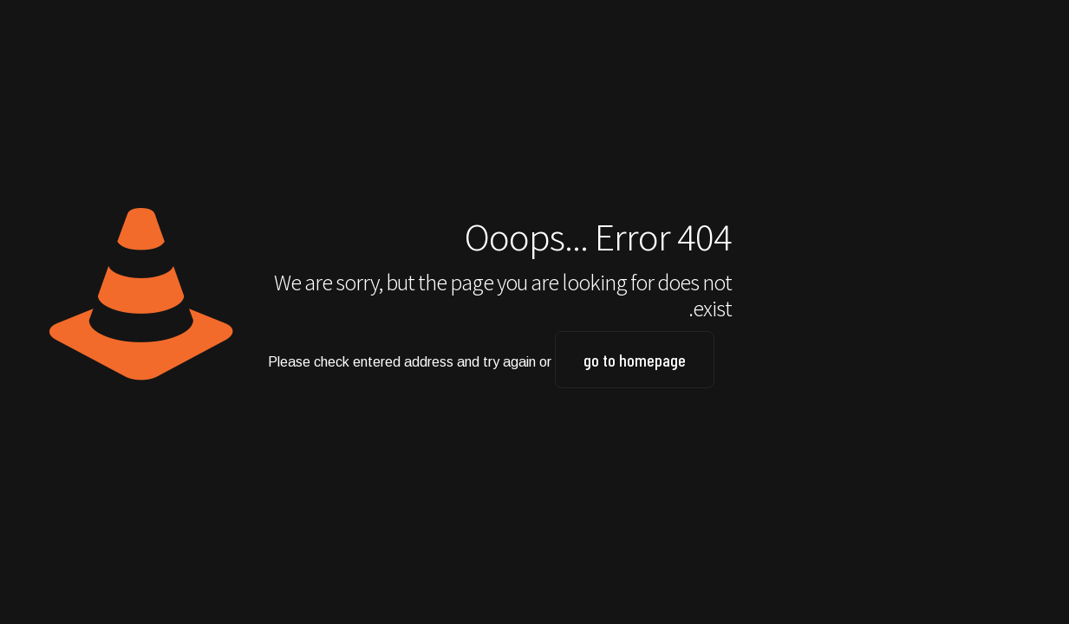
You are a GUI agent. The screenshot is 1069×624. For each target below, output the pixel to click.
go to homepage (634, 359)
